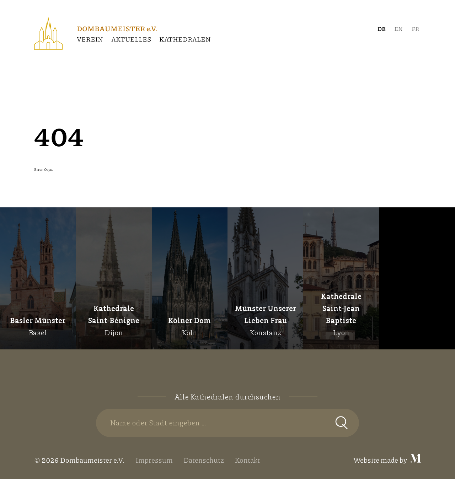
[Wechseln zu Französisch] (415, 28)
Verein (90, 39)
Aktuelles (131, 39)
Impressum (154, 460)
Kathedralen (185, 39)
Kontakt (247, 460)
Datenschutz (203, 460)
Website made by (387, 460)
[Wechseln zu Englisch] (398, 28)
